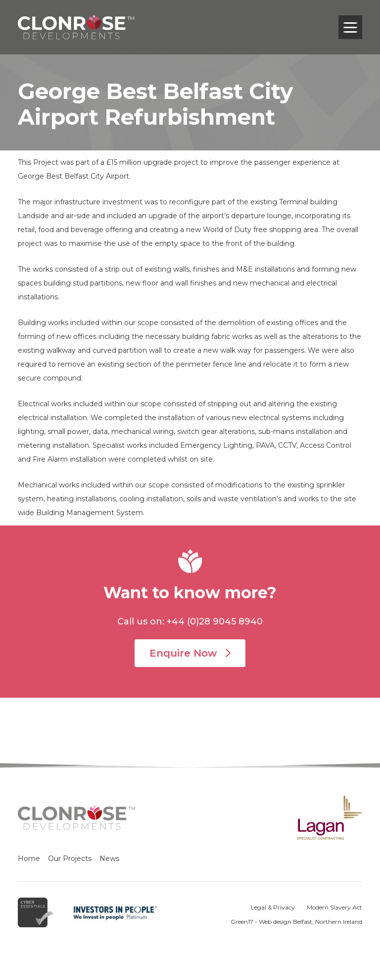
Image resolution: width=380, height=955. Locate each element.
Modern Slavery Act (334, 907)
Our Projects (70, 858)
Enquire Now (190, 653)
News (109, 858)
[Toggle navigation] (350, 27)
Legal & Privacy (273, 907)
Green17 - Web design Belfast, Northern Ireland (296, 921)
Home (29, 858)
